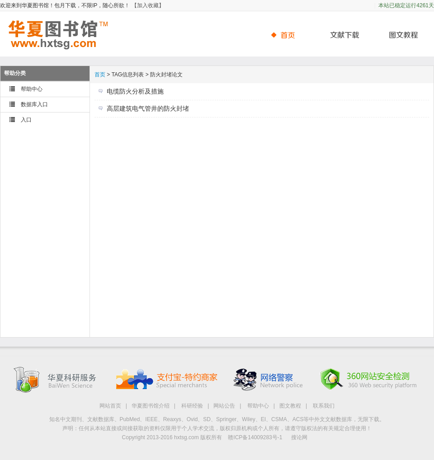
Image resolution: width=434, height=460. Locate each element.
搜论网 (299, 437)
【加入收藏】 (148, 5)
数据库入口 (34, 104)
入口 (26, 120)
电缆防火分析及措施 (135, 91)
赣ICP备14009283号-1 (255, 437)
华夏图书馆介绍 (151, 406)
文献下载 (341, 35)
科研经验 (192, 406)
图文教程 (290, 406)
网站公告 (224, 406)
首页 (287, 35)
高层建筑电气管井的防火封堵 (148, 108)
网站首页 (110, 406)
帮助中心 (400, 35)
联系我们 (324, 406)
